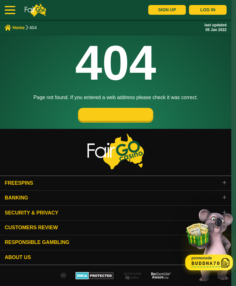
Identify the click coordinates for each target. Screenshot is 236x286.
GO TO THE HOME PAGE (115, 115)
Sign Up (167, 9)
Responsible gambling (37, 242)
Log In (207, 9)
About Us (18, 257)
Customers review (31, 227)
